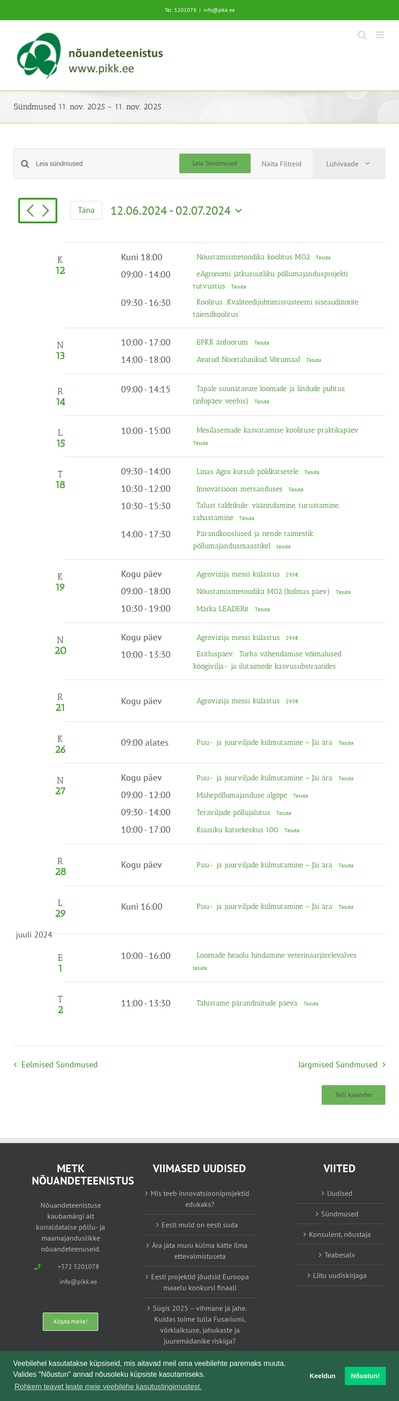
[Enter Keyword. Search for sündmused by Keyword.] (107, 163)
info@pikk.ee (219, 9)
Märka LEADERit (224, 608)
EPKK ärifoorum (224, 342)
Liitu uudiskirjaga (340, 1275)
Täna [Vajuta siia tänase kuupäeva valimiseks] (86, 210)
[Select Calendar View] (349, 163)
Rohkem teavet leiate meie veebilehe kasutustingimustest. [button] (108, 1387)
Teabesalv (339, 1254)
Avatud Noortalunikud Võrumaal (250, 359)
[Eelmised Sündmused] (30, 211)
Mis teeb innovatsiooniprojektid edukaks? (200, 1199)
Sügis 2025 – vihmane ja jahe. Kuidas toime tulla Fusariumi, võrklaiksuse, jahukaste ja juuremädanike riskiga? (200, 1324)
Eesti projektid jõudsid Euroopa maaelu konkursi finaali (200, 1282)
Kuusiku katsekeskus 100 (239, 829)
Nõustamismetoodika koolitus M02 (254, 256)
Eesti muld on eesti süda (200, 1224)
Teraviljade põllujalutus (235, 812)
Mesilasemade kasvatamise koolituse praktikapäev (278, 430)
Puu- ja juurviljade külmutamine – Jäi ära (266, 742)
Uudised (340, 1193)
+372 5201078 (78, 1266)
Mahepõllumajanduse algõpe (243, 795)
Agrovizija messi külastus (239, 574)
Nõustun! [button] (365, 1376)
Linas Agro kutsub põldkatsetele (249, 471)
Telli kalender (353, 1095)
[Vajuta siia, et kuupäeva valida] (179, 210)
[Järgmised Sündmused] (45, 211)
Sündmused (340, 1213)
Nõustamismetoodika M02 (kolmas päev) (264, 591)
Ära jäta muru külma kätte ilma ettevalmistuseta (199, 1251)
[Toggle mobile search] (362, 35)
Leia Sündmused (214, 163)
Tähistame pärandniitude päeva (248, 1003)
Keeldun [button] (323, 1376)
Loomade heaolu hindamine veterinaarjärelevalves (277, 955)
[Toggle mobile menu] (380, 35)
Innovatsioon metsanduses (241, 488)
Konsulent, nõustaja (340, 1234)
